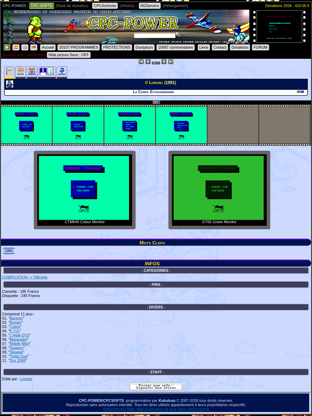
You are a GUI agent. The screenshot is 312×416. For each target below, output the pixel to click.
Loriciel (26, 379)
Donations (240, 47)
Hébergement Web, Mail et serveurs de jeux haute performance (156, 409)
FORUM (260, 47)
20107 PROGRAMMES (78, 47)
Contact (219, 47)
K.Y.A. (15, 331)
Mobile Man (19, 344)
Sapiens (16, 348)
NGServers (150, 6)
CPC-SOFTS (41, 6)
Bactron (16, 318)
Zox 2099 (17, 361)
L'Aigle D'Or (19, 335)
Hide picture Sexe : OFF (69, 55)
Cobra (15, 327)
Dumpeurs (144, 47)
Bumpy (15, 323)
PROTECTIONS (116, 47)
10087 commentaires (175, 47)
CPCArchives (105, 6)
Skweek (16, 352)
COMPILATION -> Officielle (25, 277)
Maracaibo (18, 339)
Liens (203, 47)
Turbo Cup (18, 356)
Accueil (48, 47)
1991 (9, 251)
